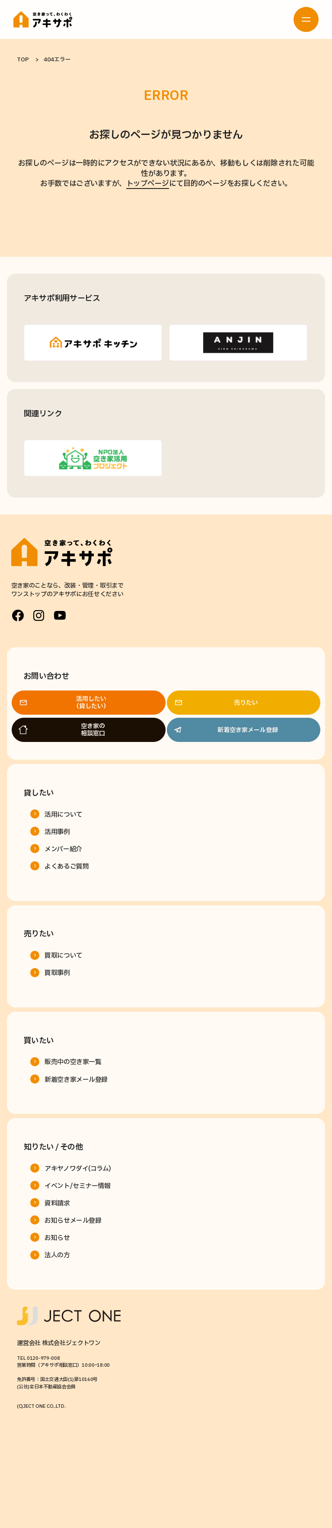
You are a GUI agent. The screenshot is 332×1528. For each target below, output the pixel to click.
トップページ (147, 183)
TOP (23, 60)
